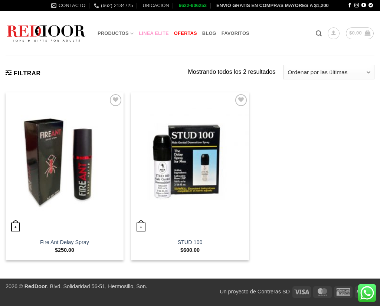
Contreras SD (274, 292)
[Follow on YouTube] (363, 5)
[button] (319, 33)
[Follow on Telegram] (370, 5)
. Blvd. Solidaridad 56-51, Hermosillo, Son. (85, 286)
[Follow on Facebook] (349, 5)
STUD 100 (189, 242)
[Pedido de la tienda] (328, 72)
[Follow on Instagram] (356, 5)
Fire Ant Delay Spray (64, 242)
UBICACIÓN (155, 5)
